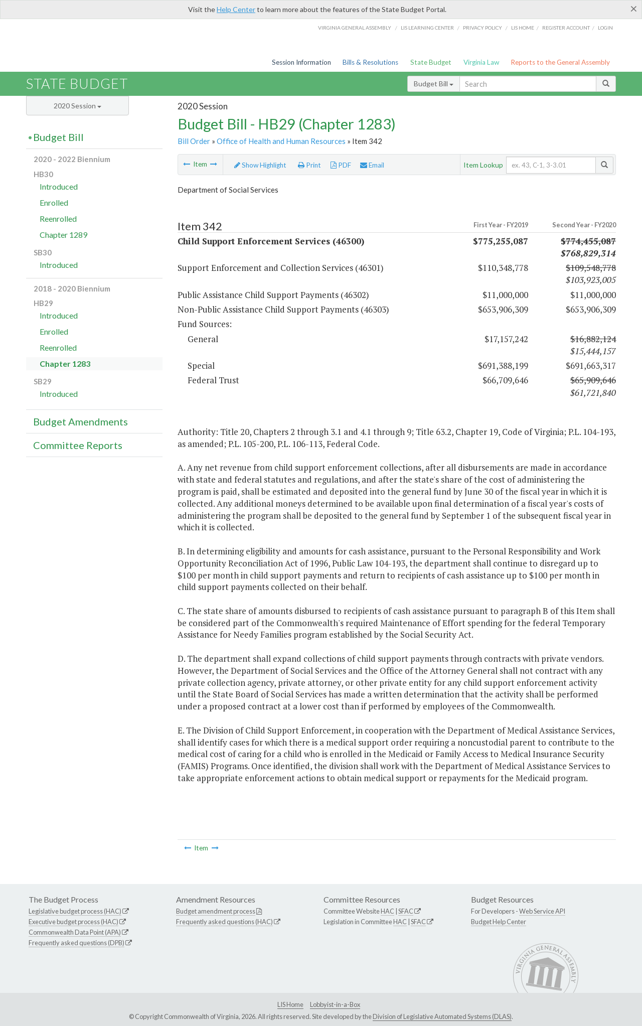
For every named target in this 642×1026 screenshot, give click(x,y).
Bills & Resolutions (370, 62)
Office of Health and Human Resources (281, 140)
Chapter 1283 (65, 363)
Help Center (236, 9)
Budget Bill (433, 83)
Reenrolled (58, 218)
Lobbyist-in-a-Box (335, 1004)
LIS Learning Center (427, 28)
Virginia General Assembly (354, 28)
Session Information (301, 62)
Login (605, 28)
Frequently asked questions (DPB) (76, 943)
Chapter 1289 (63, 234)
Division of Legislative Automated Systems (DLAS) (442, 1016)
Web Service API (542, 911)
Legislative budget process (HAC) (75, 911)
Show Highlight (260, 165)
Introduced (59, 186)
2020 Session (77, 105)
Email (372, 165)
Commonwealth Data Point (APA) (75, 932)
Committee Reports (77, 445)
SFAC (405, 911)
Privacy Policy (482, 28)
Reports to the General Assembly (560, 62)
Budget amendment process (215, 911)
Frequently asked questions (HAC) (224, 922)
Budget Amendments (80, 421)
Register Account (566, 28)
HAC (387, 911)
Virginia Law (481, 62)
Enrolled (54, 202)
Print (309, 165)
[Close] (633, 8)
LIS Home (290, 1004)
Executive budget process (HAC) (73, 922)
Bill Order (194, 140)
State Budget (430, 62)
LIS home (522, 28)
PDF (341, 165)
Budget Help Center (498, 922)
